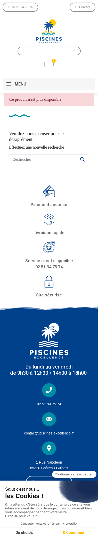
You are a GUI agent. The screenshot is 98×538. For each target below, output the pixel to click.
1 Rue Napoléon (49, 462)
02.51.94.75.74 (49, 404)
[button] (20, 7)
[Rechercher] (49, 159)
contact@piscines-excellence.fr (49, 433)
